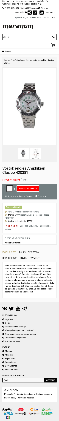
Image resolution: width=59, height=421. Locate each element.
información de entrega (15, 326)
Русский (18, 17)
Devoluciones (11, 366)
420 (9, 212)
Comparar (42, 196)
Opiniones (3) (9, 258)
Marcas (8, 351)
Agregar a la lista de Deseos (20, 196)
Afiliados (9, 355)
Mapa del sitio (11, 369)
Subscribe (50, 380)
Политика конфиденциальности (20, 334)
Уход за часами (12, 341)
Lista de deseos (43, 394)
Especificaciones (29, 252)
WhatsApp (33, 8)
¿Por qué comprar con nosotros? (19, 330)
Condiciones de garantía (15, 337)
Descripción (9, 252)
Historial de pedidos (25, 394)
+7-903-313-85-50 (11, 8)
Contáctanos (10, 362)
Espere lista (9, 398)
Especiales (10, 358)
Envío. (23, 258)
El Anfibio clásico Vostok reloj (23, 60)
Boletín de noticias (25, 398)
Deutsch (46, 17)
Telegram (44, 8)
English (26, 17)
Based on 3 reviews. (29, 226)
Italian (39, 17)
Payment (34, 258)
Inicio (6, 60)
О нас (7, 323)
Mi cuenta (8, 394)
